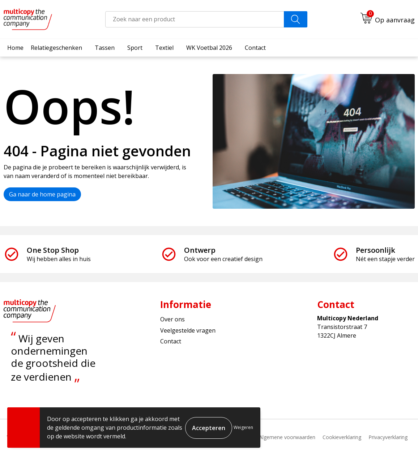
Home (15, 48)
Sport (134, 48)
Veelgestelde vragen (188, 330)
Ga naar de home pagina (42, 194)
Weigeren (243, 427)
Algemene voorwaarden (287, 437)
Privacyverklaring (388, 437)
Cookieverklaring (342, 437)
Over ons (172, 319)
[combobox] (194, 19)
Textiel (164, 48)
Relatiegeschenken (56, 48)
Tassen (105, 48)
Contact (255, 48)
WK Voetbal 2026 (209, 48)
